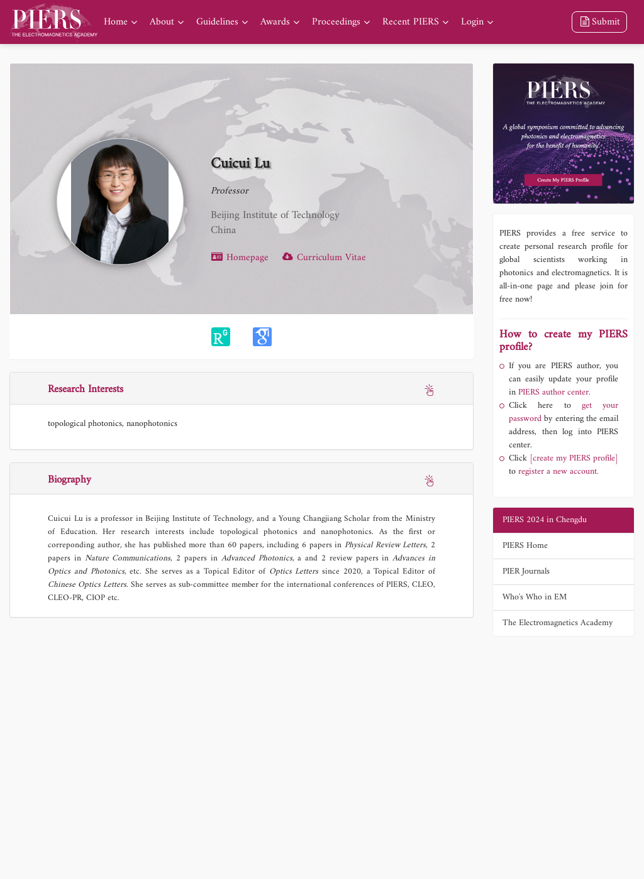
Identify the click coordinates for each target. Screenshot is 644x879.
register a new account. (558, 471)
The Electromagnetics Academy (557, 623)
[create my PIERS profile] (574, 458)
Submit (599, 22)
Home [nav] (116, 22)
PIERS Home (525, 546)
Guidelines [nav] (217, 22)
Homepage (240, 258)
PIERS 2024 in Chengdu (544, 520)
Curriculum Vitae (323, 258)
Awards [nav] (275, 22)
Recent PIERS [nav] (410, 22)
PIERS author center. (554, 392)
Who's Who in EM (534, 597)
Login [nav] (472, 22)
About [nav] (162, 22)
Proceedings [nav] (336, 22)
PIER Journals (526, 571)
